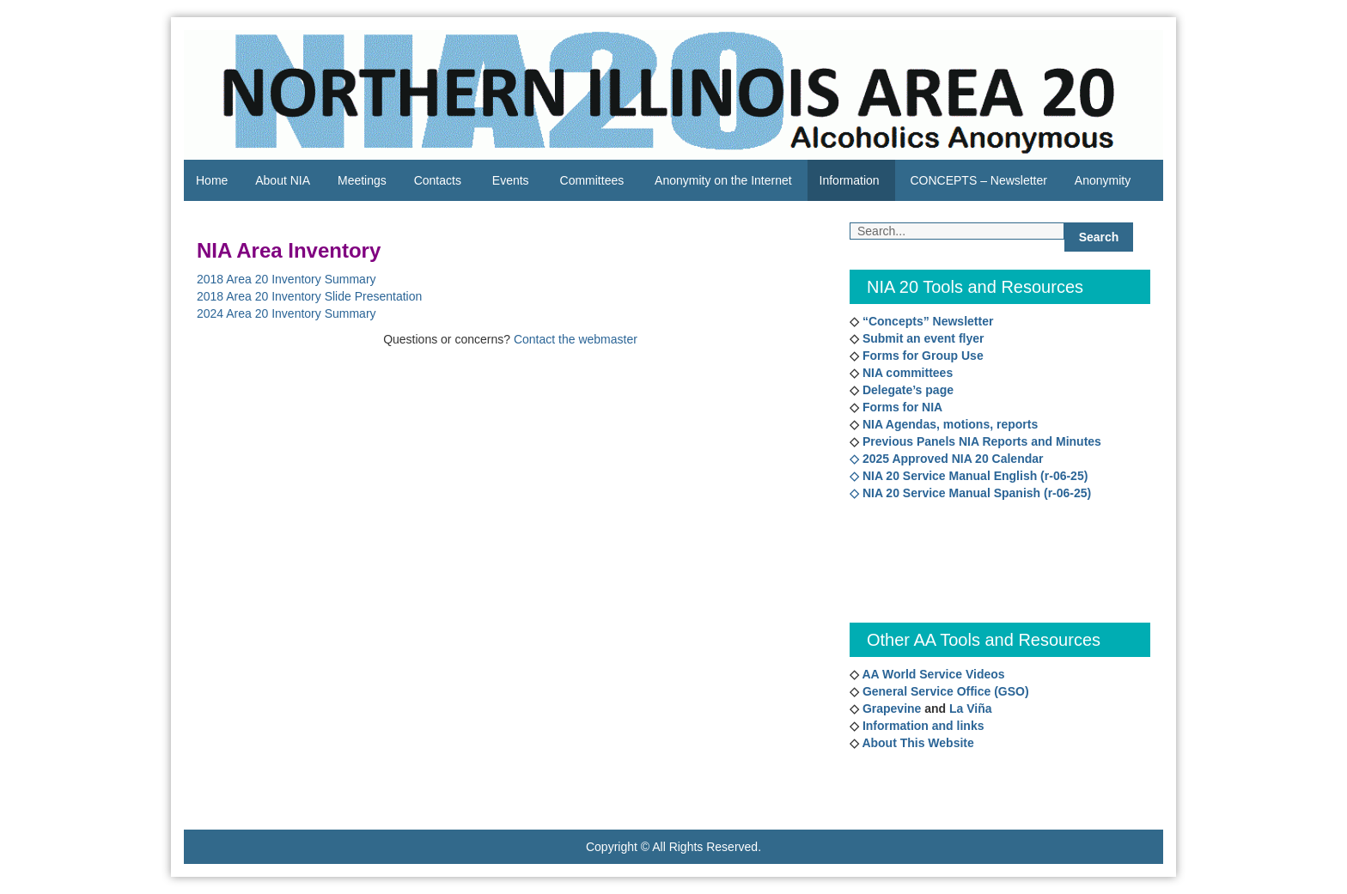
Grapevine (890, 708)
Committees (592, 180)
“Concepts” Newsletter (926, 321)
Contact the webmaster (575, 339)
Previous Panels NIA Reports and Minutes (980, 441)
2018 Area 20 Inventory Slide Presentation (309, 296)
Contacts (437, 180)
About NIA (282, 180)
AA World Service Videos (933, 674)
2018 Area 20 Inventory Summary (286, 279)
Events (510, 180)
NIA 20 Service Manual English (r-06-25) (975, 476)
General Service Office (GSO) (945, 691)
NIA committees (906, 373)
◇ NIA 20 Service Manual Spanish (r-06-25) (970, 493)
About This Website (917, 743)
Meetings (362, 180)
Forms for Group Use (921, 355)
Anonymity (1103, 180)
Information (850, 180)
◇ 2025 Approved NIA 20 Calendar (946, 458)
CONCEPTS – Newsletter (978, 180)
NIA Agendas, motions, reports (948, 424)
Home (212, 180)
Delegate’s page (906, 390)
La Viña (970, 708)
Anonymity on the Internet (723, 180)
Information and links (921, 726)
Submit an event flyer (921, 338)
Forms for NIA (900, 407)
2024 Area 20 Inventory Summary (286, 313)
